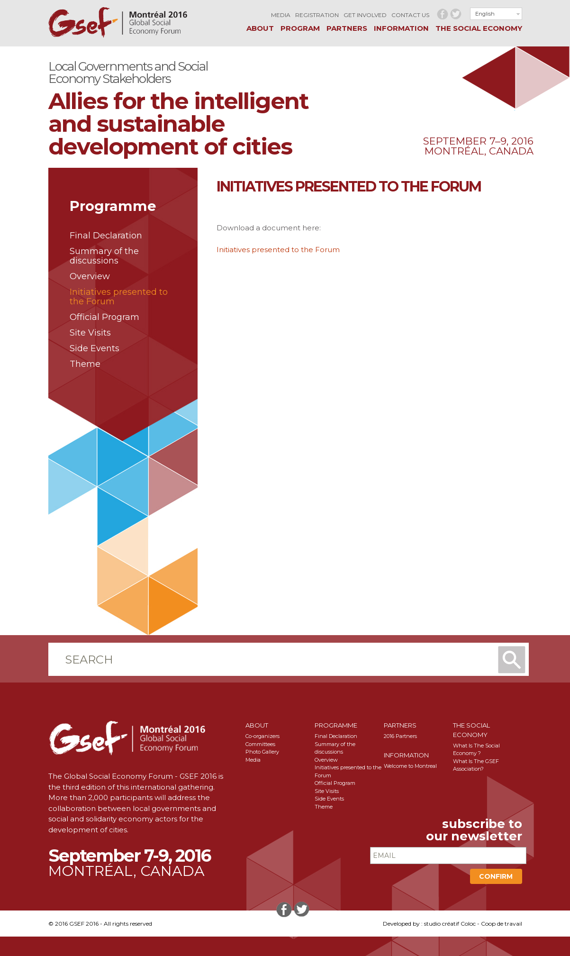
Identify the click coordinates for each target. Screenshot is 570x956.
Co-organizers (262, 736)
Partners (346, 28)
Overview (90, 276)
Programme (336, 725)
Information (401, 28)
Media (280, 14)
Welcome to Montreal (410, 766)
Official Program (104, 317)
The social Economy (478, 28)
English (485, 13)
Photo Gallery (262, 751)
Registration (317, 14)
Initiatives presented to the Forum (119, 296)
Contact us (410, 14)
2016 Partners (400, 736)
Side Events (94, 348)
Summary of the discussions (104, 255)
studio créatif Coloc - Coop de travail (473, 923)
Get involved (365, 14)
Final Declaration (106, 235)
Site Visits (90, 332)
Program (300, 28)
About (260, 28)
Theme (85, 364)
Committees (260, 744)
